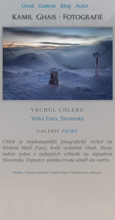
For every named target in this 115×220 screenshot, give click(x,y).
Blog (65, 6)
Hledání (17, 172)
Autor (81, 6)
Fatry (70, 131)
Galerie (47, 6)
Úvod (27, 6)
